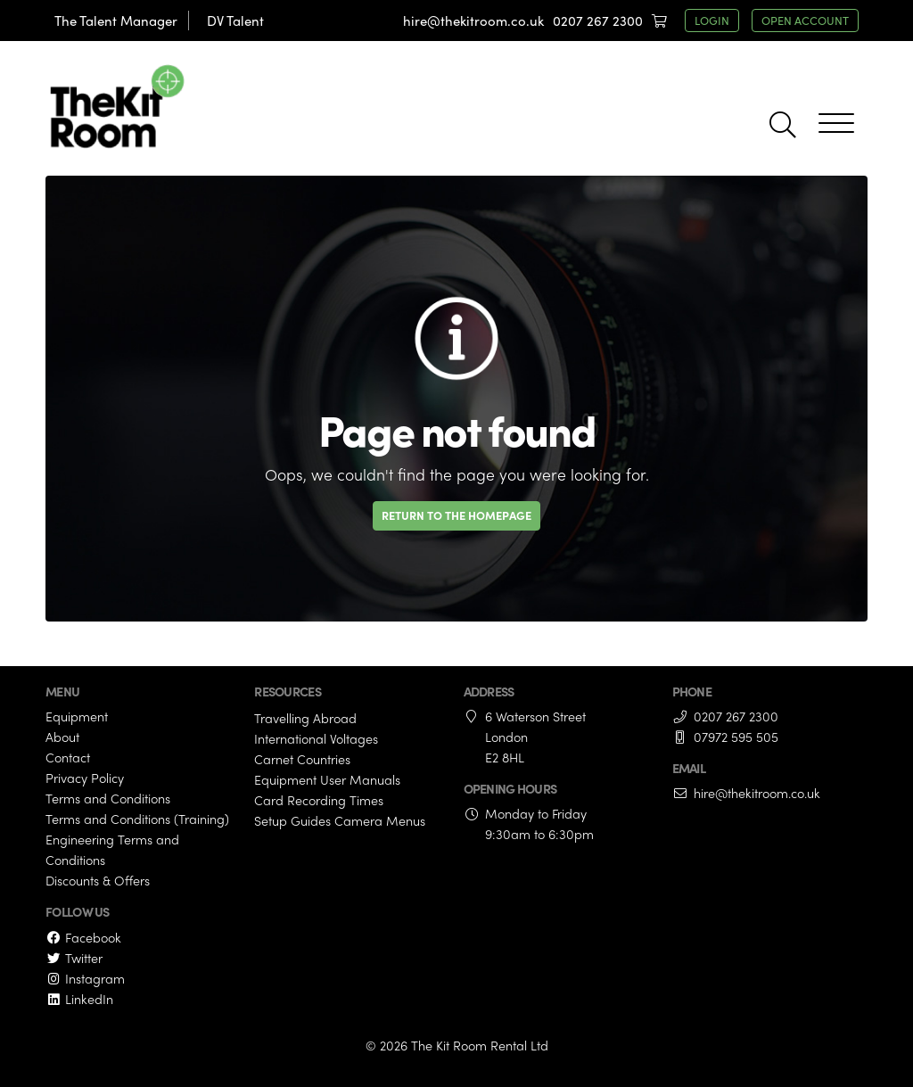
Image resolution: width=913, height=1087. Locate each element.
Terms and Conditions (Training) (137, 819)
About (62, 736)
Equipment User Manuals (327, 779)
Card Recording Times (318, 800)
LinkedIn (79, 999)
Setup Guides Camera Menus (339, 820)
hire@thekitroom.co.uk (473, 20)
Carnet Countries (302, 759)
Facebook (83, 937)
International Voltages (316, 738)
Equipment (76, 716)
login (712, 20)
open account (805, 20)
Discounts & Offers (97, 880)
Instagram (85, 978)
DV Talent (235, 20)
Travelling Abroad (305, 718)
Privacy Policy (84, 777)
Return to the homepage (456, 514)
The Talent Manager (115, 20)
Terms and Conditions (107, 798)
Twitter (74, 958)
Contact (67, 757)
